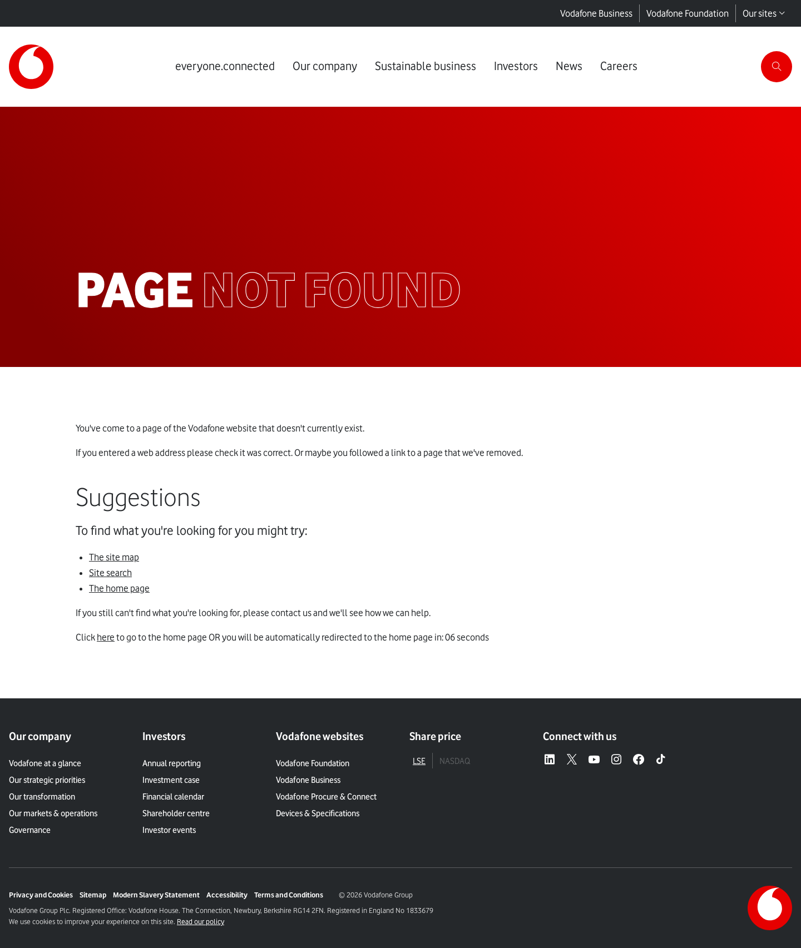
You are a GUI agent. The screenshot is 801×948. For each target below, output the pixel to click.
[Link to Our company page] (325, 66)
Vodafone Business (596, 13)
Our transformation (42, 797)
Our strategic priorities (47, 780)
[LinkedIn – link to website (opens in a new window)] (549, 760)
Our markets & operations (53, 813)
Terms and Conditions (288, 894)
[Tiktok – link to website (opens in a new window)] (661, 760)
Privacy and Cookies (41, 894)
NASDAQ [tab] (454, 761)
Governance (30, 830)
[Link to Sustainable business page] (425, 66)
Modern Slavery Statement (156, 894)
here (106, 637)
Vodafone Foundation (687, 13)
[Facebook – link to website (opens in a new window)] (638, 760)
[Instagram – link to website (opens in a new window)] (616, 760)
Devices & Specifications (317, 813)
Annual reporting (171, 763)
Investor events (169, 830)
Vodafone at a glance (45, 763)
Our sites (764, 13)
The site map (114, 557)
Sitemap (93, 894)
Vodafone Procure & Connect (326, 797)
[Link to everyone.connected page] (225, 66)
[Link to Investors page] (516, 66)
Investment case (171, 780)
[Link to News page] (569, 66)
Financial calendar (173, 797)
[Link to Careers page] (619, 66)
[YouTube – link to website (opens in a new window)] (594, 760)
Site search (110, 572)
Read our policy (200, 921)
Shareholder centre (176, 813)
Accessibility (227, 894)
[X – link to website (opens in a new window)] (571, 760)
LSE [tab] (419, 761)
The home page (119, 588)
